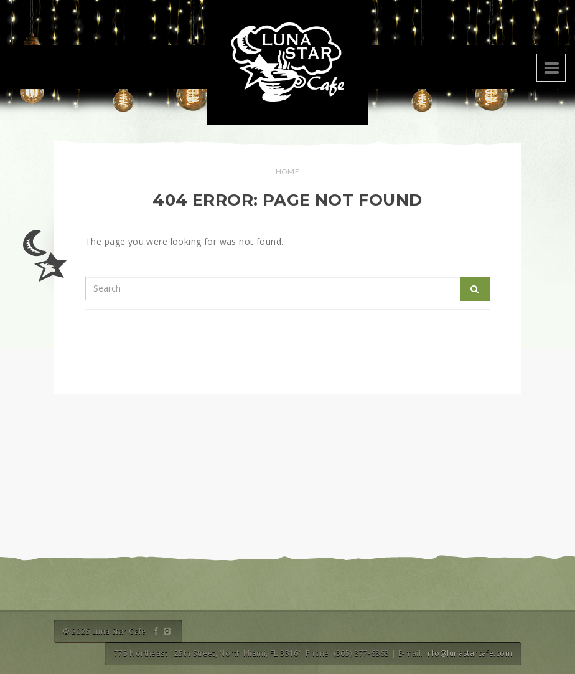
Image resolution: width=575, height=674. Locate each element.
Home (288, 171)
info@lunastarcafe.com (468, 653)
